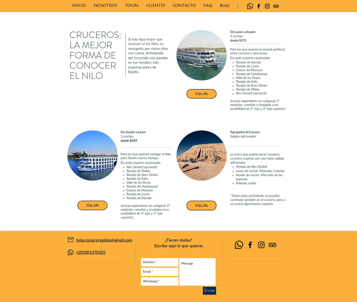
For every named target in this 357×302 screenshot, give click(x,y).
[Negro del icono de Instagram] (267, 6)
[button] (132, 6)
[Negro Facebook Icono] (258, 6)
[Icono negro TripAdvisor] (276, 6)
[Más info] (201, 94)
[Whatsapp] (250, 6)
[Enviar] (209, 291)
